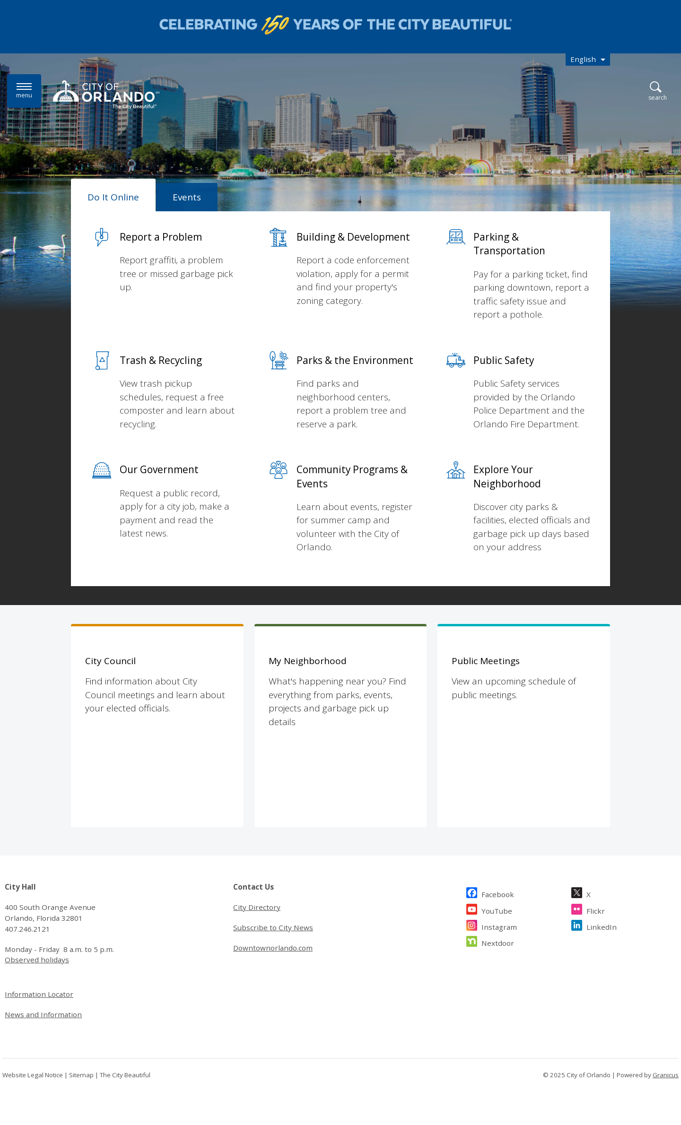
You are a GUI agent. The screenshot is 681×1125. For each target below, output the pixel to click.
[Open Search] (657, 91)
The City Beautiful (125, 1075)
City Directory (256, 907)
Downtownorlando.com (273, 947)
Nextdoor (497, 942)
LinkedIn (601, 926)
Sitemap (81, 1075)
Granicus (666, 1075)
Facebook (497, 893)
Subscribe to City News (273, 927)
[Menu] (24, 91)
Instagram (499, 926)
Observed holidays (37, 959)
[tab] (113, 195)
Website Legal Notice (32, 1075)
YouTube (496, 910)
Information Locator (39, 994)
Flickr (595, 910)
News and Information (43, 1014)
